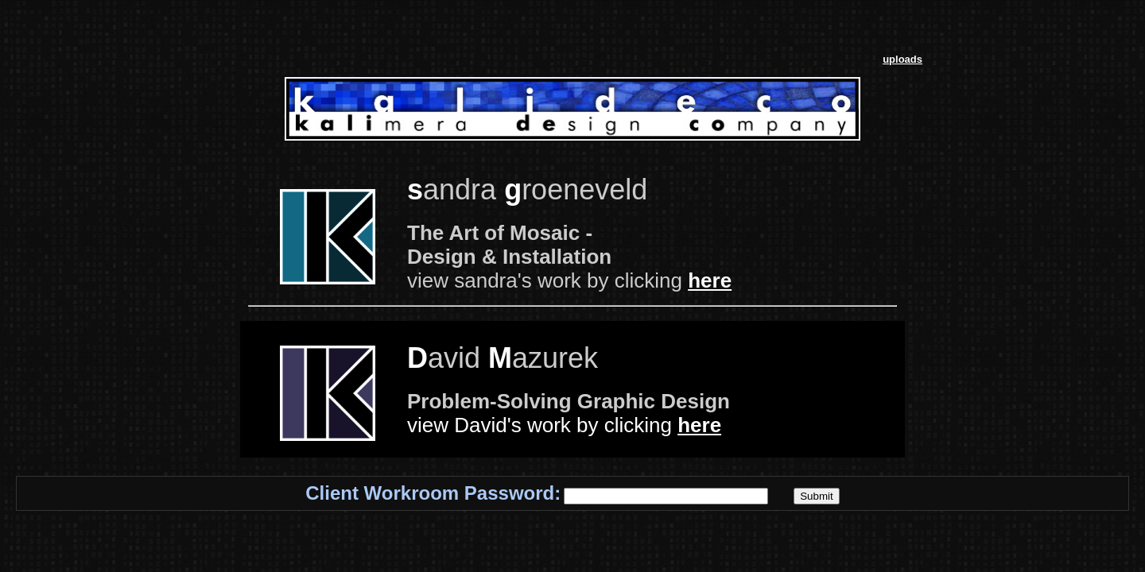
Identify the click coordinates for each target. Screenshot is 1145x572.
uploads (902, 59)
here (710, 280)
